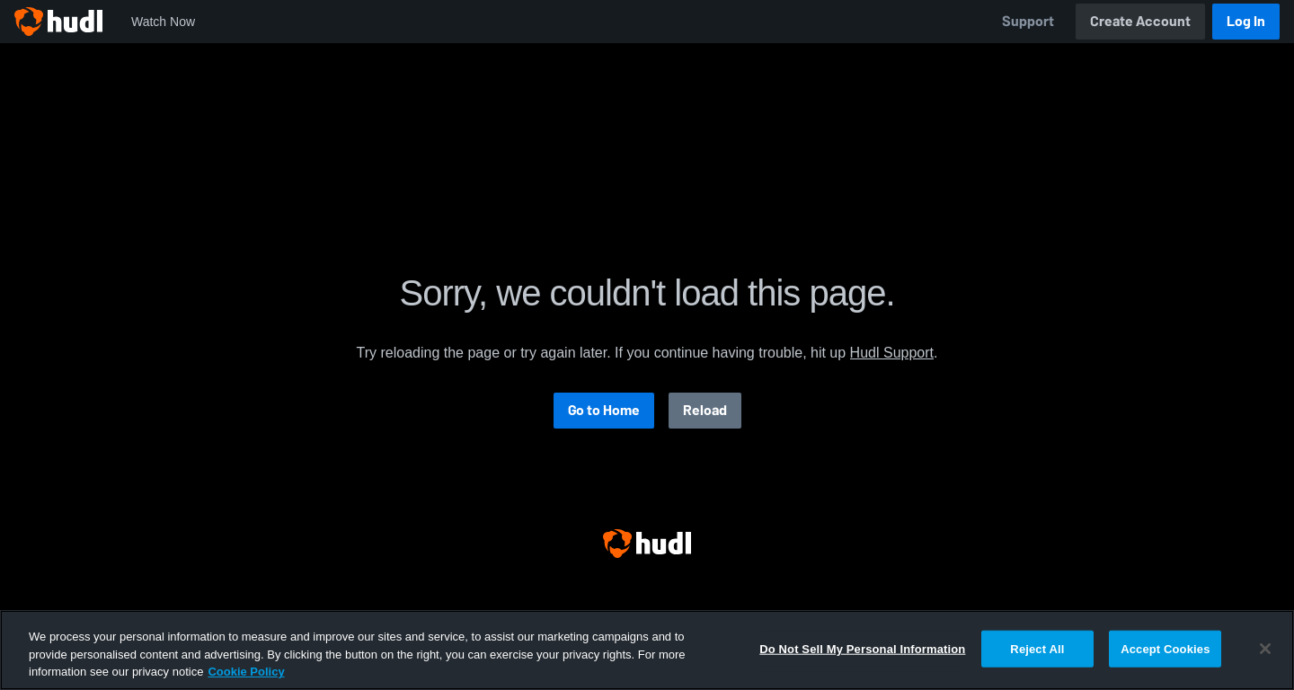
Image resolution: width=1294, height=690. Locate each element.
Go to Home (604, 410)
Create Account (1140, 21)
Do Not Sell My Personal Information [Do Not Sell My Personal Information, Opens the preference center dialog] (862, 648)
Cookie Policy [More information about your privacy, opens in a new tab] (246, 671)
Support (1028, 21)
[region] (647, 650)
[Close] (1265, 648)
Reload (705, 410)
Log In (1246, 21)
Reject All (1037, 648)
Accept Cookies (1165, 648)
